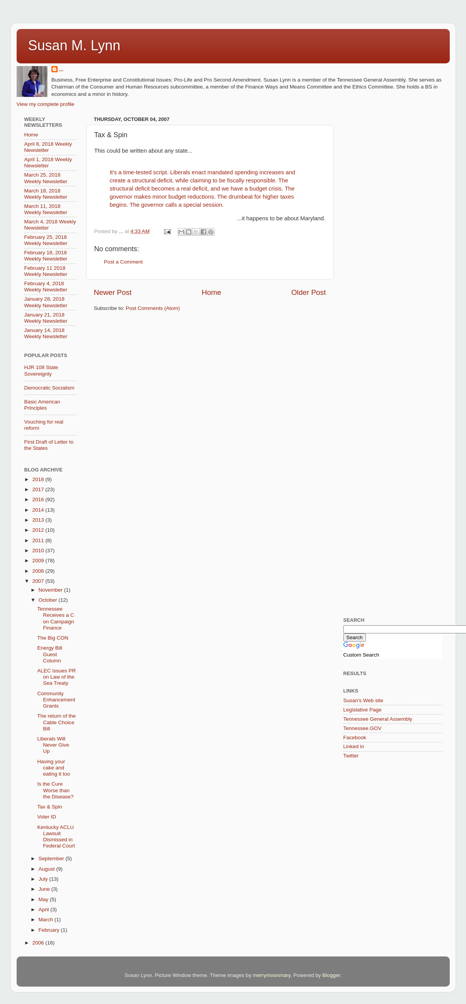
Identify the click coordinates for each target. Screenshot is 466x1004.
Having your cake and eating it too (53, 768)
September (52, 858)
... (61, 69)
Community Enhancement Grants (56, 700)
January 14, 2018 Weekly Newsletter (46, 333)
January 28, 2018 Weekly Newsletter (46, 302)
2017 (38, 489)
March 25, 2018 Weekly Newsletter (46, 178)
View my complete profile (46, 104)
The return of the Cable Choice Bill (56, 722)
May (44, 899)
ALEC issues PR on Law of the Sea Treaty (56, 677)
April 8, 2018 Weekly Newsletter (48, 147)
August (47, 869)
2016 (38, 499)
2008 (38, 571)
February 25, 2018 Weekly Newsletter (46, 240)
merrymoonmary (271, 975)
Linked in (353, 746)
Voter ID (46, 817)
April (45, 909)
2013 (38, 520)
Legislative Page (362, 710)
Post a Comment (123, 262)
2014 (38, 510)
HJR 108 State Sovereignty (41, 370)
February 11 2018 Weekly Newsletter (46, 271)
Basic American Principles (42, 405)
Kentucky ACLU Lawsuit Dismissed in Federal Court (56, 836)
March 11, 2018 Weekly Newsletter (46, 209)
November (51, 590)
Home (211, 292)
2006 (38, 943)
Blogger (331, 975)
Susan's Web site (363, 700)
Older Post (308, 292)
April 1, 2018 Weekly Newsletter (48, 162)
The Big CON (52, 638)
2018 (38, 479)
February (50, 930)
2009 (38, 560)
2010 (38, 550)
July (44, 879)
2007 (38, 581)
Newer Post (113, 292)
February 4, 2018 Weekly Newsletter (46, 287)
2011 (38, 540)
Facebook (354, 737)
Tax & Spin (49, 807)
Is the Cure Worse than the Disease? (55, 790)
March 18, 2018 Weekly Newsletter (46, 194)
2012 (38, 530)
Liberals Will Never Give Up (53, 745)
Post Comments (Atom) (153, 308)
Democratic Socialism (49, 388)
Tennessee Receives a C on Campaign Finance (55, 618)
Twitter (351, 756)
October (49, 600)
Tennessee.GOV (362, 728)
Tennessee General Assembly (378, 719)
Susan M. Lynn (74, 45)
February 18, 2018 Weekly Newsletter (46, 256)
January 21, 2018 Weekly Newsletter (46, 318)
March (47, 919)
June (45, 889)
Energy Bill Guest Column (49, 654)
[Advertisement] (375, 230)
